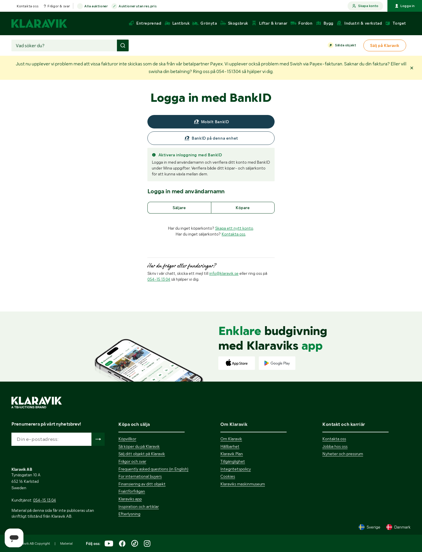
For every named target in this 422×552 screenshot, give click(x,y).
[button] (411, 67)
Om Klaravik (231, 438)
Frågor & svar (58, 6)
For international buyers (140, 476)
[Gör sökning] (123, 45)
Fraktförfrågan (131, 491)
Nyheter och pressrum (342, 453)
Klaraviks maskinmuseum (242, 484)
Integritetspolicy (235, 469)
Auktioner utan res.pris (137, 6)
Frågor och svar (132, 461)
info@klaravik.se (224, 273)
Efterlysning (129, 514)
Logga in (405, 6)
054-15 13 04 (158, 279)
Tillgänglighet (232, 461)
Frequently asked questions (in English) (153, 469)
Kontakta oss (27, 6)
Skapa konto (365, 6)
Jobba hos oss (335, 446)
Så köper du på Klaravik (139, 446)
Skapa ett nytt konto (234, 228)
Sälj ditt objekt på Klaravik (141, 453)
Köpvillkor (127, 438)
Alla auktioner (96, 6)
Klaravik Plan (231, 453)
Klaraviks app (130, 499)
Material (66, 543)
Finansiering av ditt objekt (142, 484)
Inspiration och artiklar (138, 506)
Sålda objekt (345, 45)
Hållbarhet (229, 446)
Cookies (227, 476)
